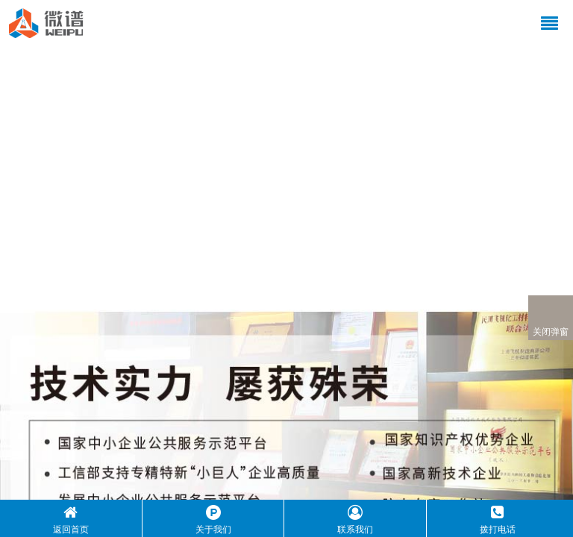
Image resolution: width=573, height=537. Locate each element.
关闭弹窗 (550, 318)
